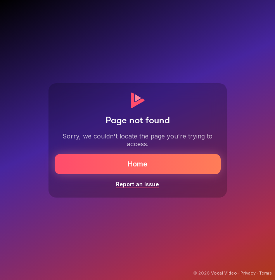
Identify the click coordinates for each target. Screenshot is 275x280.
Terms (265, 273)
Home (137, 164)
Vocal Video (224, 273)
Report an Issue (137, 184)
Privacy (248, 273)
